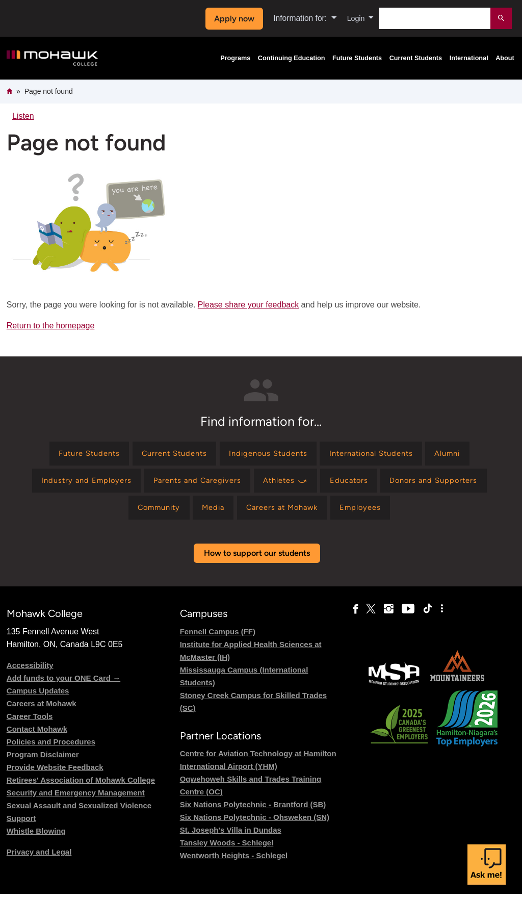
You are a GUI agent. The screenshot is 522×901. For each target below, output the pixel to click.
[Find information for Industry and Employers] (73, 484)
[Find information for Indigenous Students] (267, 455)
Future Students (357, 58)
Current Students (415, 58)
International (469, 58)
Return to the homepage (51, 325)
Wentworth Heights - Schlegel (234, 862)
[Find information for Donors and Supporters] (446, 484)
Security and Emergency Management (76, 799)
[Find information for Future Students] (73, 455)
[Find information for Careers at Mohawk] (285, 514)
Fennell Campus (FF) (217, 638)
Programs (235, 58)
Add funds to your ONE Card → (63, 685)
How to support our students (257, 560)
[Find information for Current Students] (166, 455)
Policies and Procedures (51, 748)
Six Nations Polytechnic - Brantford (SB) (253, 811)
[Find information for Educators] (355, 484)
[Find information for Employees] (370, 514)
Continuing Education (291, 58)
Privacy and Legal (39, 859)
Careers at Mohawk (41, 710)
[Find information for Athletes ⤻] (287, 484)
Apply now (232, 18)
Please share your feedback (248, 304)
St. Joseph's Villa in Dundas (230, 837)
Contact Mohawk (37, 736)
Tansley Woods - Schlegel (227, 849)
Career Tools (30, 723)
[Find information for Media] (209, 514)
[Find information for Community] (149, 514)
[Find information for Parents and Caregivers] (192, 484)
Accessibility (30, 672)
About (504, 58)
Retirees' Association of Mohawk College (81, 787)
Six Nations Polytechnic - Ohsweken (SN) (254, 824)
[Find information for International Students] (380, 455)
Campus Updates (38, 697)
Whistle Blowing (36, 838)
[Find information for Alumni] (464, 455)
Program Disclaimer (43, 761)
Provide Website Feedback (55, 774)
